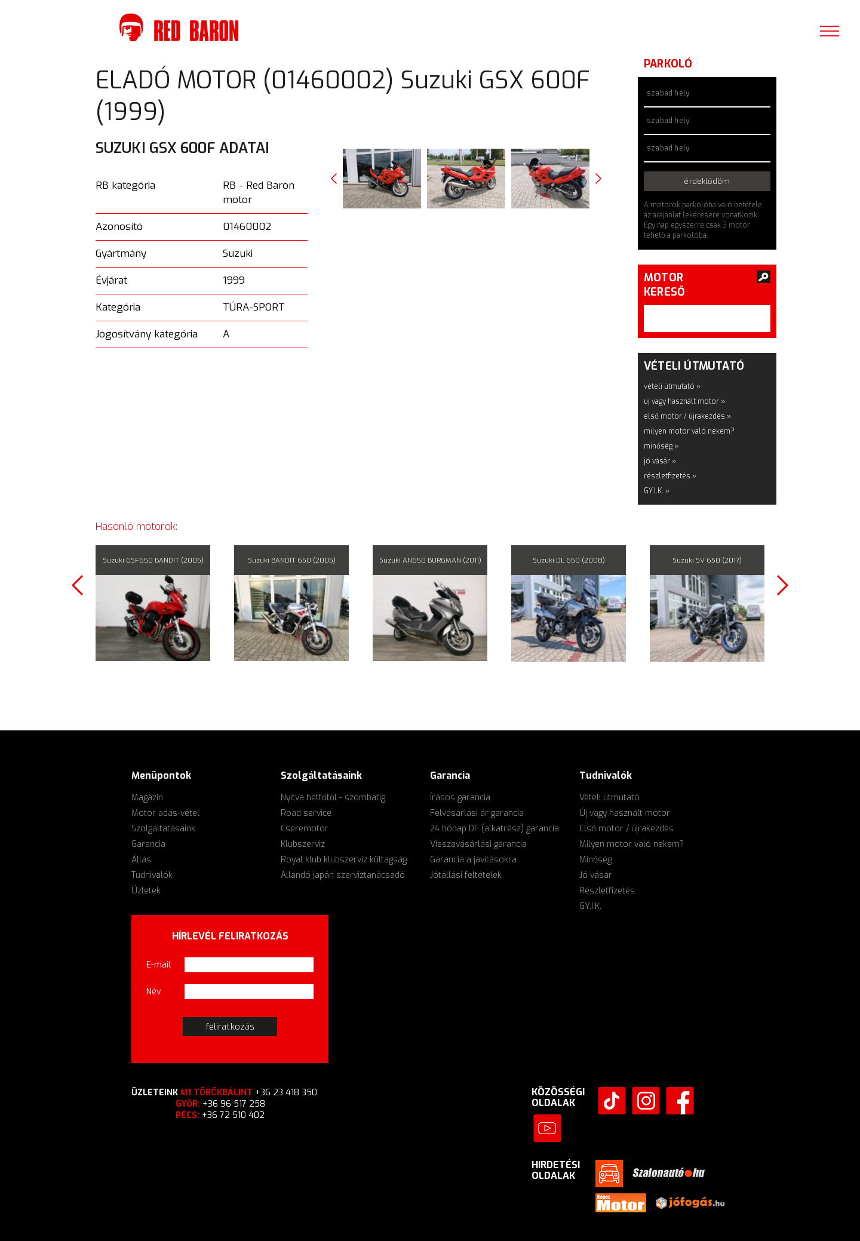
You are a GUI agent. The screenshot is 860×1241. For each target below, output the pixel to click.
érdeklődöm (707, 181)
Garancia (148, 844)
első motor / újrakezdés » (687, 416)
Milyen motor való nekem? (631, 844)
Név (153, 991)
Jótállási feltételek (466, 875)
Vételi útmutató (609, 797)
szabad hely (668, 93)
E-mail (158, 964)
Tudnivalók (152, 875)
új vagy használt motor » (684, 401)
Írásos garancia (460, 797)
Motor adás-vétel (165, 813)
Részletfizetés (607, 890)
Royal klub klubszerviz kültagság (344, 859)
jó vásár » (660, 461)
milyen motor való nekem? (689, 431)
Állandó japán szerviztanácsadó (343, 875)
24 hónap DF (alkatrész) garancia (494, 828)
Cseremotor (304, 828)
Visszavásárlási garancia (478, 844)
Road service (306, 813)
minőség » (661, 446)
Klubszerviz (303, 844)
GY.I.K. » (656, 491)
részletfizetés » (670, 476)
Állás (141, 859)
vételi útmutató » (672, 386)
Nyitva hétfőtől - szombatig (333, 797)
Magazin (147, 797)
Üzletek (146, 890)
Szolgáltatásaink (163, 828)
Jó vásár (595, 875)
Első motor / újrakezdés (626, 828)
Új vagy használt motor (624, 813)
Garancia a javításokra (473, 859)
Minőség (595, 859)
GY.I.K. (590, 906)
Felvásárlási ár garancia (477, 813)
